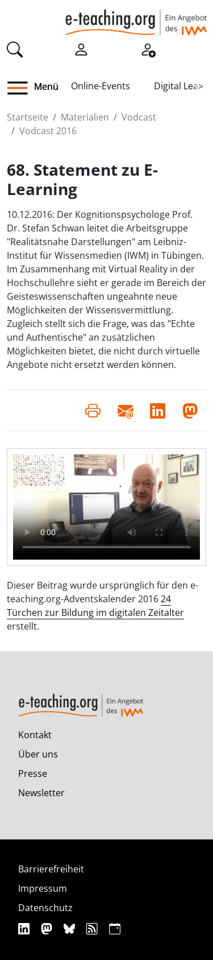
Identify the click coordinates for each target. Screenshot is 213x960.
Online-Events (100, 86)
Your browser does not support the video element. (106, 507)
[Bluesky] (71, 928)
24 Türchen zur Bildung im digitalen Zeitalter (95, 606)
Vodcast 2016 (48, 131)
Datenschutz (45, 907)
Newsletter (41, 793)
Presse (32, 773)
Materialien (85, 117)
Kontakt (35, 735)
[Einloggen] (81, 49)
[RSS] (93, 928)
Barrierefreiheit (51, 869)
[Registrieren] (148, 49)
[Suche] (15, 49)
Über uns (38, 754)
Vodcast (139, 117)
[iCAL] (114, 928)
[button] (22, 88)
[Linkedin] (25, 928)
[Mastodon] (48, 928)
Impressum (42, 888)
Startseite (27, 117)
